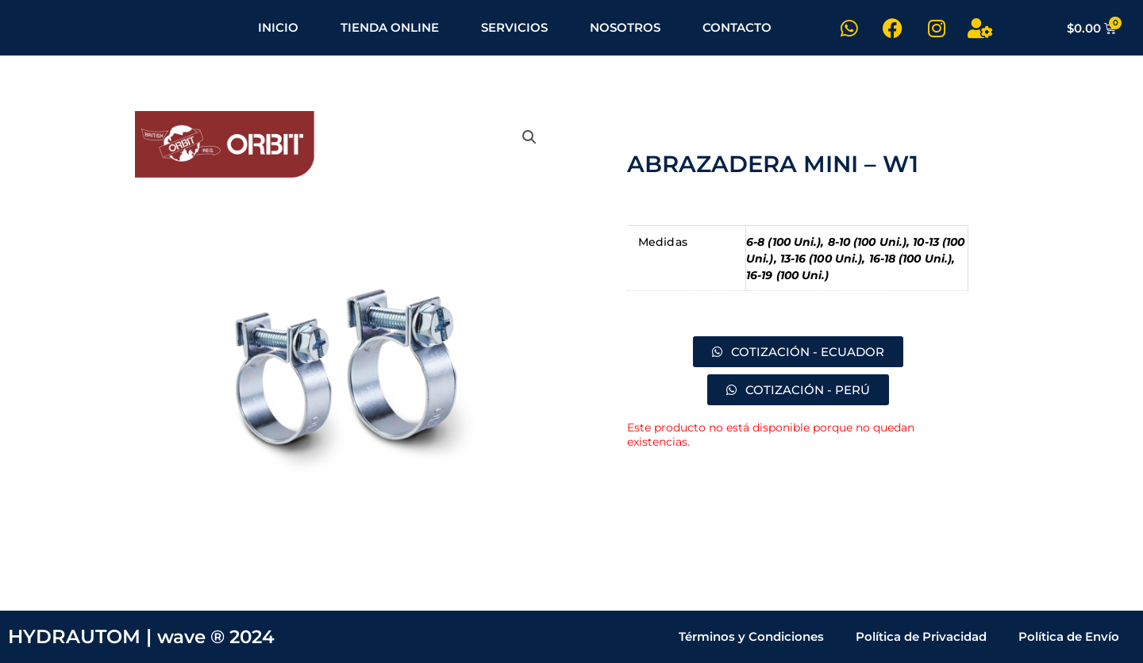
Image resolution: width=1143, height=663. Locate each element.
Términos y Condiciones (751, 636)
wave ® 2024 (220, 636)
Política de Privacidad (921, 636)
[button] (529, 137)
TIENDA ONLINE (390, 27)
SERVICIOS (514, 27)
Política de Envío (1068, 636)
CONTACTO (737, 27)
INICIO (278, 27)
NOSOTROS (625, 27)
